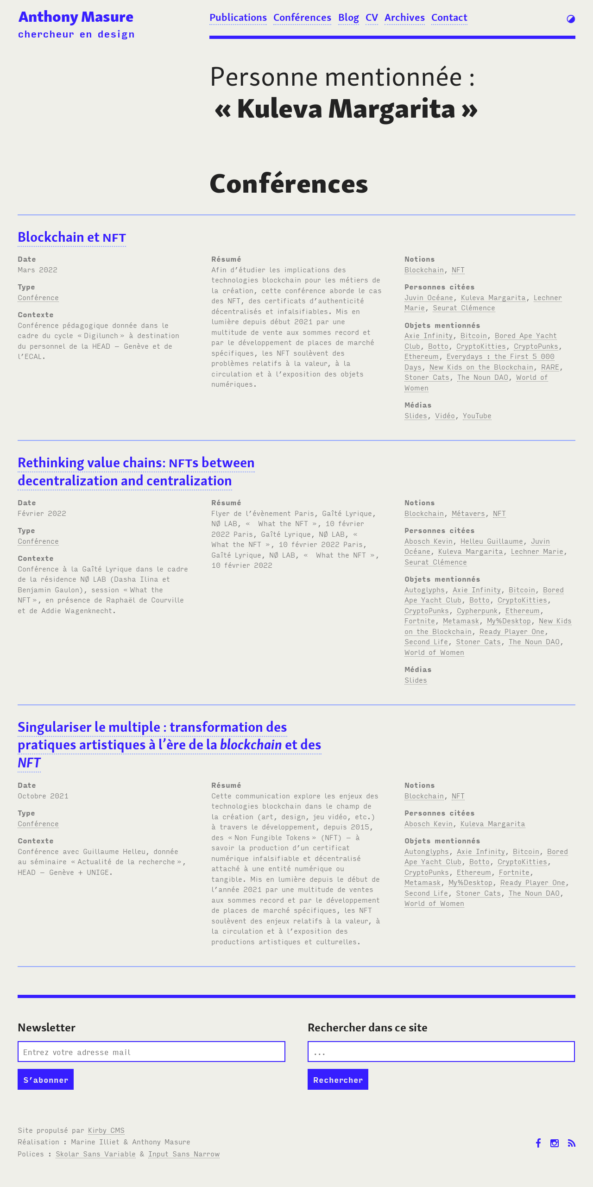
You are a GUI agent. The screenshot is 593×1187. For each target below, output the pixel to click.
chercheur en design (76, 33)
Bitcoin (474, 334)
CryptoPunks (536, 345)
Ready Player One (511, 630)
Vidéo (445, 415)
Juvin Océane (428, 296)
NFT (458, 269)
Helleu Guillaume (492, 540)
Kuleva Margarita (493, 296)
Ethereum (421, 355)
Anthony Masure (76, 16)
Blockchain (424, 269)
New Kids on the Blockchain (481, 366)
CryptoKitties (481, 345)
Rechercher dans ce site (368, 1027)
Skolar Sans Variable (96, 1153)
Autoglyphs (424, 589)
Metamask (461, 620)
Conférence (38, 296)
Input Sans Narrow (184, 1153)
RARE (550, 366)
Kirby (106, 1129)
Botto (438, 345)
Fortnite (419, 620)
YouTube (477, 415)
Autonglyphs (426, 850)
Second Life (426, 641)
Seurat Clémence (464, 307)
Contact (449, 17)
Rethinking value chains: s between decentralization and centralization (136, 471)
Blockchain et (72, 237)
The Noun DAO (482, 376)
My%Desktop (509, 620)
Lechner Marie (537, 550)
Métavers (468, 512)
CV (372, 17)
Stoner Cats (426, 376)
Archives (405, 17)
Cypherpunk (477, 610)
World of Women (434, 651)
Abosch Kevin (428, 540)
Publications (238, 17)
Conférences (302, 17)
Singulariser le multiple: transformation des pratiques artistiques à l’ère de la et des (170, 745)
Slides (415, 415)
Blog (348, 17)
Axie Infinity (428, 334)
